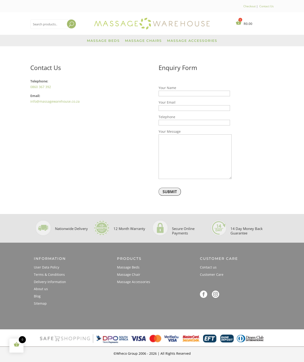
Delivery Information (50, 282)
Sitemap (40, 303)
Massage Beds (103, 41)
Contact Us (266, 6)
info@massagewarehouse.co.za (55, 101)
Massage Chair (128, 274)
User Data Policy (46, 267)
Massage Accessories (192, 41)
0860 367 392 (40, 87)
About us (41, 289)
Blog (37, 296)
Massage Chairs (143, 41)
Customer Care (211, 274)
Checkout (249, 6)
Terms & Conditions (49, 274)
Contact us (208, 267)
